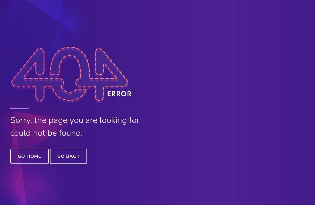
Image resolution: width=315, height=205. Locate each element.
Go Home (29, 156)
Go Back (68, 156)
